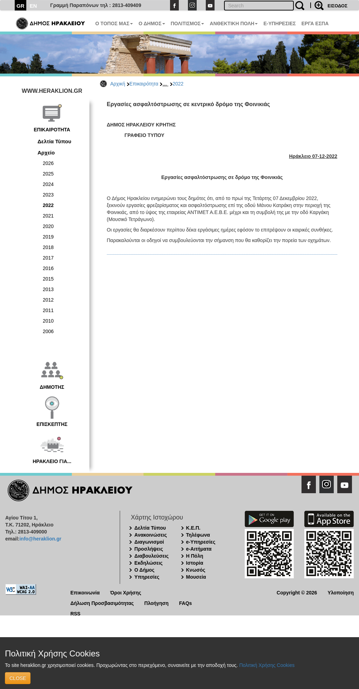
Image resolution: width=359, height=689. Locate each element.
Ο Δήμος (144, 570)
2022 (177, 84)
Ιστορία (194, 563)
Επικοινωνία (85, 592)
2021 (48, 216)
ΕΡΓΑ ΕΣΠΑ (315, 23)
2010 (48, 321)
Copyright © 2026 (297, 592)
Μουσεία (196, 577)
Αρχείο (46, 153)
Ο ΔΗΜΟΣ (151, 23)
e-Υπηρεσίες (201, 542)
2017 (48, 258)
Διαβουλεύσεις (151, 556)
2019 (48, 237)
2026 (48, 163)
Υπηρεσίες (146, 577)
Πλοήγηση (156, 602)
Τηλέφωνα (198, 535)
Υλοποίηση (340, 592)
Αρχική (118, 84)
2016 (48, 268)
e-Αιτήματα (199, 549)
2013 (48, 289)
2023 (48, 195)
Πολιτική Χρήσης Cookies (266, 665)
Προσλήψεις (148, 549)
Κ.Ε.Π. (193, 528)
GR (20, 6)
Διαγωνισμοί (149, 542)
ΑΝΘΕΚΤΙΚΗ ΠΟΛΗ (234, 23)
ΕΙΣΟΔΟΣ (337, 5)
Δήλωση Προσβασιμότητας (102, 602)
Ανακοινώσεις (150, 535)
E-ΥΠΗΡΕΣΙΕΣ (279, 23)
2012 (48, 300)
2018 (48, 247)
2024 (48, 184)
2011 (48, 310)
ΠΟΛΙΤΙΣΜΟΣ (187, 23)
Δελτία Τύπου (54, 141)
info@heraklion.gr (40, 539)
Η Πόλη (194, 556)
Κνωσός (195, 570)
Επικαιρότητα (143, 84)
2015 (48, 279)
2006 (48, 331)
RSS (75, 613)
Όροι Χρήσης (125, 592)
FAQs (185, 602)
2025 (48, 174)
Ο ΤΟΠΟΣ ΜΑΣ (114, 23)
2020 (48, 226)
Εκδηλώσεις (148, 563)
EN (33, 6)
